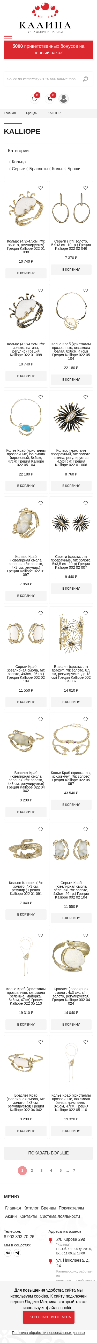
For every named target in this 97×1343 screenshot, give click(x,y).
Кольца (19, 162)
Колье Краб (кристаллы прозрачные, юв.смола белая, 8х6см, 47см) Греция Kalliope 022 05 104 (71, 351)
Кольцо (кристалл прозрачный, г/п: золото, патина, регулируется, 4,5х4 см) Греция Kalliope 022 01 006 (71, 457)
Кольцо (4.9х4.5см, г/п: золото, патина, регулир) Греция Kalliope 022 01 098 (26, 349)
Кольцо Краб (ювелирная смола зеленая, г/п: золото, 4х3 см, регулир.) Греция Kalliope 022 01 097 (26, 566)
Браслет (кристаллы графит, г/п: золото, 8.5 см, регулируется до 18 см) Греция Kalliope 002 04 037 (71, 674)
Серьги (18, 169)
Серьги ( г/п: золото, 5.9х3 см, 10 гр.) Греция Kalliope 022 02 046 (71, 245)
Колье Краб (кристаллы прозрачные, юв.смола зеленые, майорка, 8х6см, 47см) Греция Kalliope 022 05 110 (26, 996)
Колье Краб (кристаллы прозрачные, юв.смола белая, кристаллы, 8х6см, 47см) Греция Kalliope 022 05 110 (71, 1102)
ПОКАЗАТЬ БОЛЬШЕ (48, 1153)
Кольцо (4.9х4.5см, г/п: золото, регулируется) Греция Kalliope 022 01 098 (26, 246)
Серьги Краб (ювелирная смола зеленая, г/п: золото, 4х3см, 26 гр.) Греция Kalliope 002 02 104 (71, 890)
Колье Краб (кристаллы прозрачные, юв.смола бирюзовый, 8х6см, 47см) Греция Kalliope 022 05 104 (26, 457)
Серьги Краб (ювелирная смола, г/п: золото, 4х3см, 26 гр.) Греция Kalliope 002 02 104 (26, 674)
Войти (64, 99)
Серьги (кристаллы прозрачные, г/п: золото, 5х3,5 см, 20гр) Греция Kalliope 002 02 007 (71, 562)
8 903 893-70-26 (19, 1237)
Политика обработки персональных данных (48, 1333)
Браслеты (38, 169)
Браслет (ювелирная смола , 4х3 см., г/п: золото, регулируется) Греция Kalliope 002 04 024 (71, 996)
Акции (11, 1216)
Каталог (31, 1208)
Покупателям (71, 1208)
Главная (10, 113)
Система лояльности (60, 1216)
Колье (57, 169)
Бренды (31, 113)
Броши (74, 169)
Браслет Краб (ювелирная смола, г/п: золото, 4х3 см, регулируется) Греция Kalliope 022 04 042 (26, 1102)
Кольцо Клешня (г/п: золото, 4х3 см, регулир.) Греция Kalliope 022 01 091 (26, 888)
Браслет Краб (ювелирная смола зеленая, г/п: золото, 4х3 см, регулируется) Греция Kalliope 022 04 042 (26, 782)
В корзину (26, 273)
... (67, 1170)
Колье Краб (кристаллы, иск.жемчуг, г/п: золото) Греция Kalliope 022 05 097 (71, 778)
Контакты (28, 1216)
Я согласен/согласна (51, 1317)
